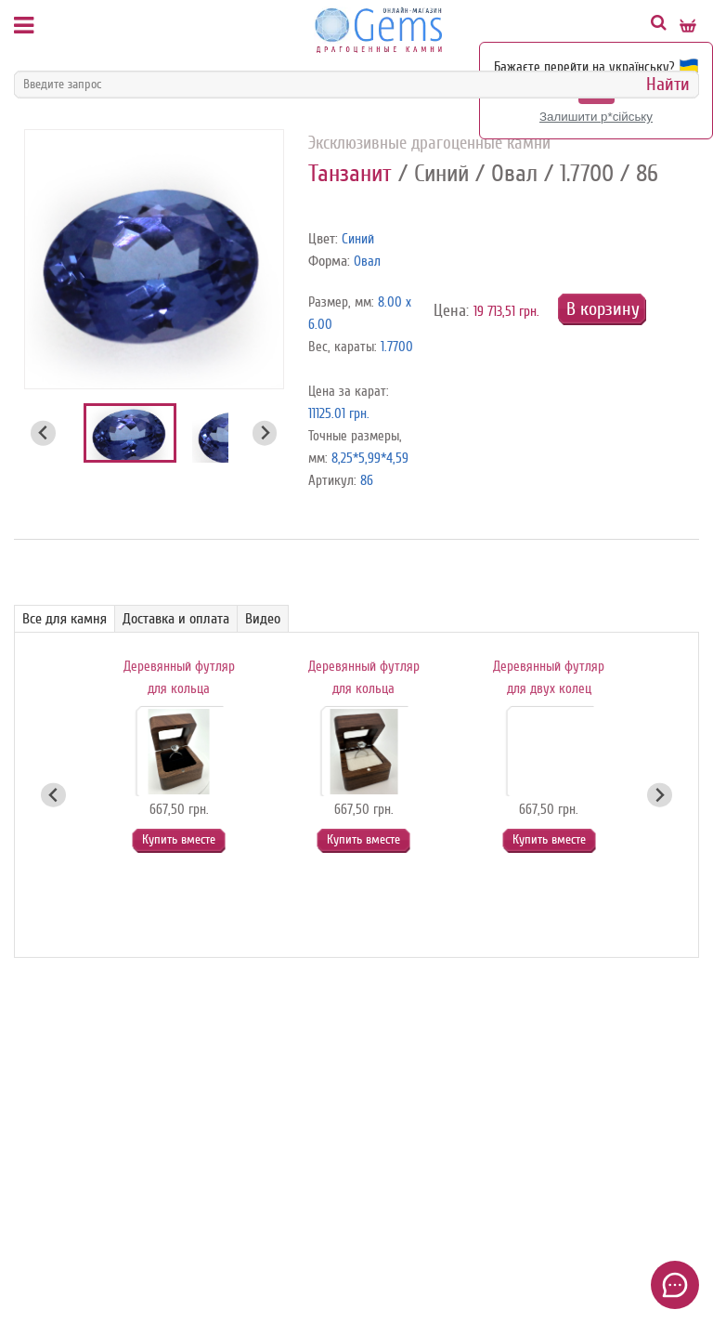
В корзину (603, 309)
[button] (130, 433)
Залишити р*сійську (596, 117)
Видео (262, 618)
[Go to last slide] (43, 433)
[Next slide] (265, 433)
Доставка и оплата (176, 618)
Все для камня (64, 618)
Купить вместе (178, 839)
